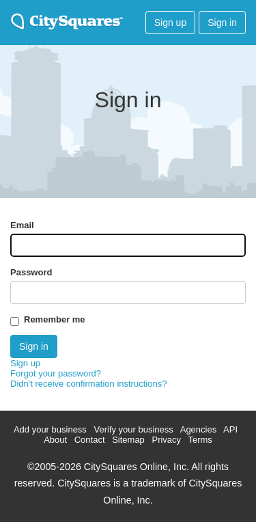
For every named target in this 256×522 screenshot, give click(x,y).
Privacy (166, 440)
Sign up (170, 22)
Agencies (198, 429)
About (55, 440)
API (230, 429)
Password (31, 272)
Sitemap (128, 440)
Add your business (50, 429)
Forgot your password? (55, 373)
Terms (200, 440)
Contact (89, 440)
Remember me (54, 319)
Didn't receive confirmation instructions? (88, 384)
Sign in (222, 22)
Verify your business (133, 429)
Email (22, 225)
